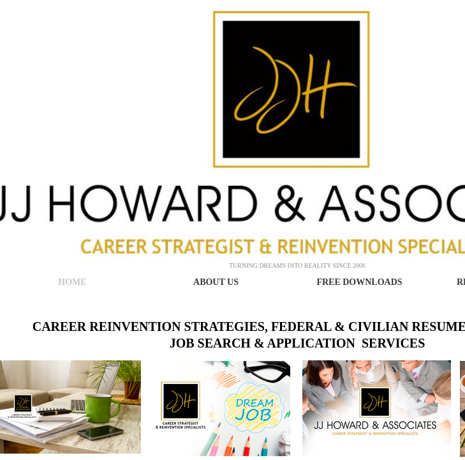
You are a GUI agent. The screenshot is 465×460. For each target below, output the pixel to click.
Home (72, 282)
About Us (216, 282)
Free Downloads (359, 282)
